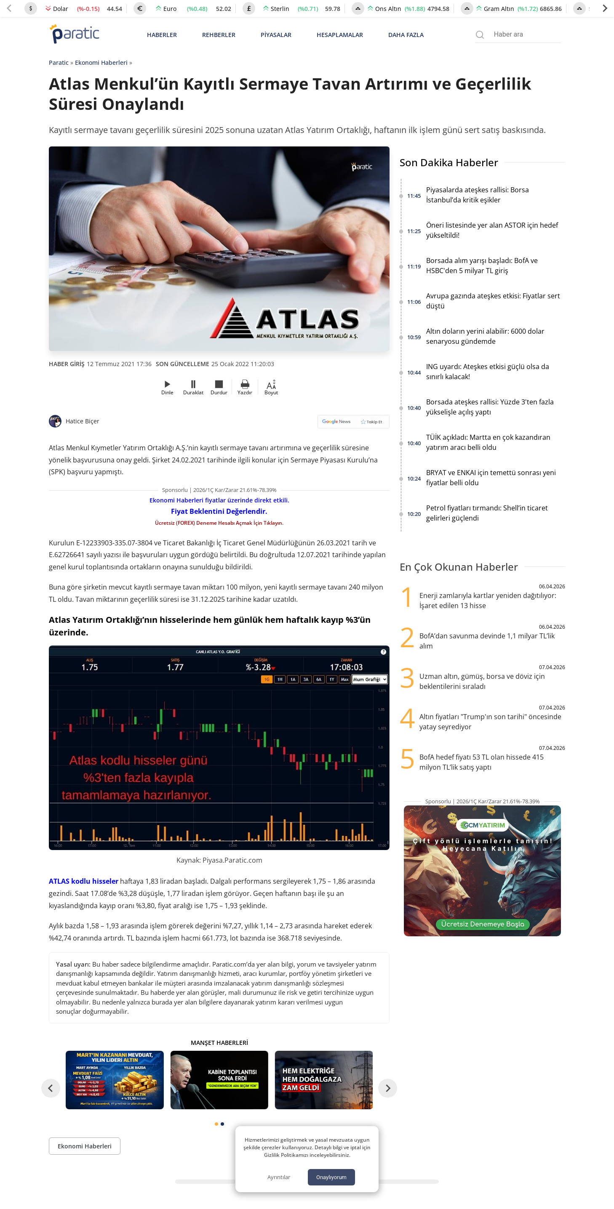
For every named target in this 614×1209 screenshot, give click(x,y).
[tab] (216, 1124)
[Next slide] (604, 8)
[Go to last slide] (50, 1088)
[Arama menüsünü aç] (480, 35)
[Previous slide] (9, 8)
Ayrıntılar (278, 1177)
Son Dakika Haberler (449, 162)
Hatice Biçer (82, 421)
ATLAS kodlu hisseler (83, 881)
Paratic (59, 62)
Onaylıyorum (331, 1177)
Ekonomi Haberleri (101, 62)
